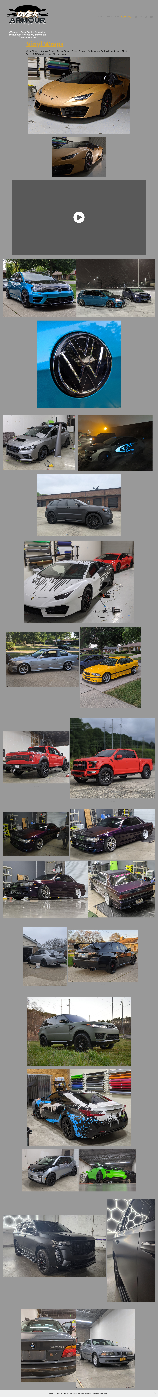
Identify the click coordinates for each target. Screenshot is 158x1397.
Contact (127, 16)
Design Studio (112, 16)
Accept (96, 1393)
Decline (103, 1393)
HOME (101, 16)
